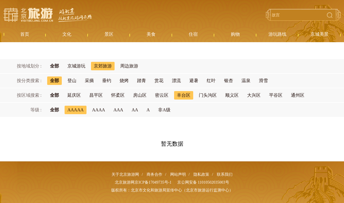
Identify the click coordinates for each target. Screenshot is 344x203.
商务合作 (154, 174)
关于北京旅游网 (125, 174)
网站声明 (178, 174)
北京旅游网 (48, 15)
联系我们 (225, 174)
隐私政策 (201, 174)
